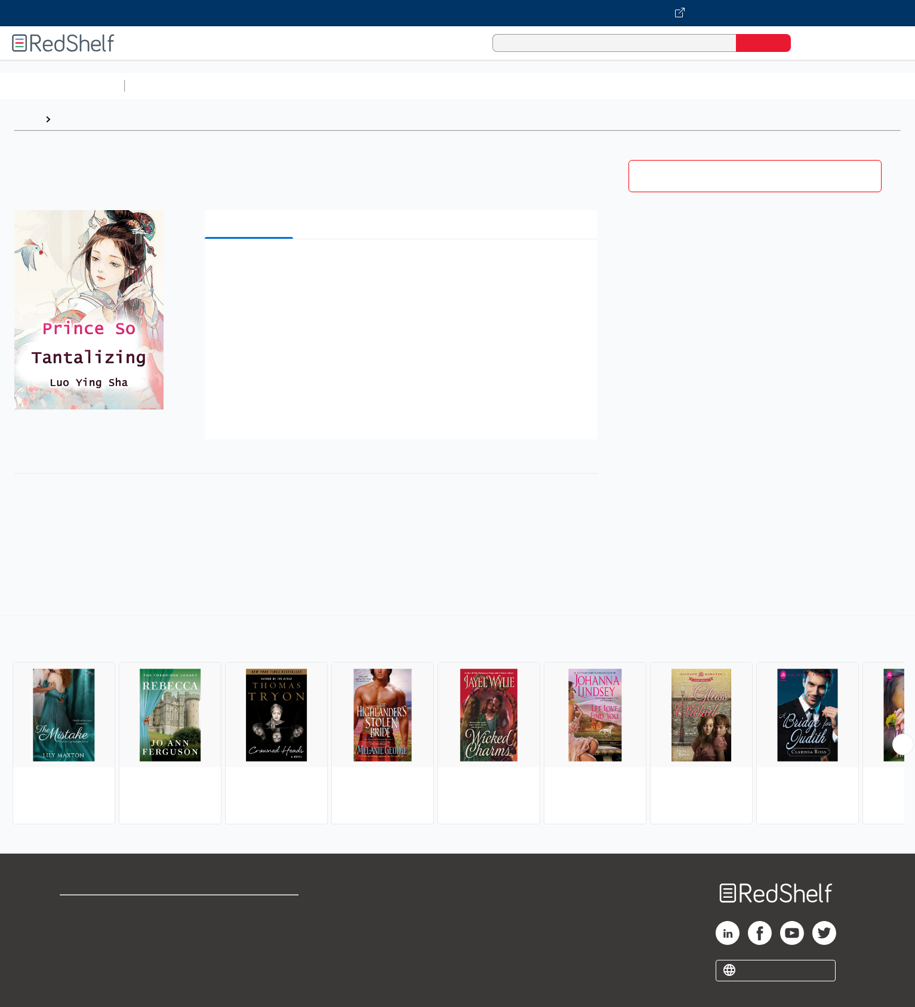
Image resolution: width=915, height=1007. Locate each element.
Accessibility (247, 947)
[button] (403, 266)
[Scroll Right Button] (903, 744)
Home (26, 119)
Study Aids (161, 85)
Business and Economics (463, 85)
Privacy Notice (93, 947)
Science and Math (234, 85)
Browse (73, 119)
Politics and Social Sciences (588, 85)
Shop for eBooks (98, 909)
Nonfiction (723, 85)
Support (77, 928)
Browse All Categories (62, 85)
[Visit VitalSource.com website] (457, 13)
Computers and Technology (341, 85)
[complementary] (457, 721)
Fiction (675, 85)
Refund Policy (250, 928)
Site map (79, 966)
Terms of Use (250, 909)
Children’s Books (792, 85)
